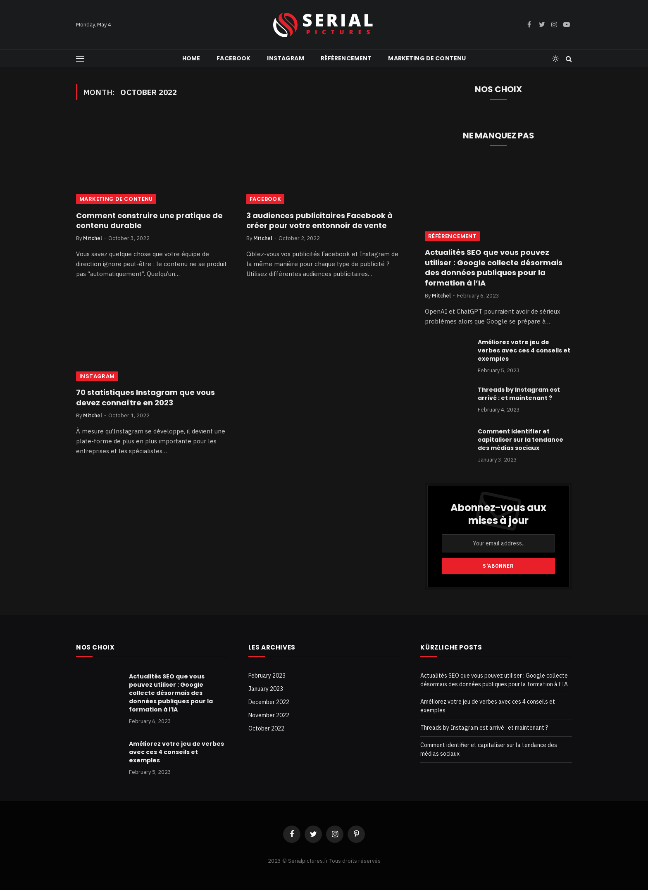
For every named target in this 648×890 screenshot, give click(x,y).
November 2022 (268, 715)
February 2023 (267, 675)
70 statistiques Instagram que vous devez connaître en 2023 (145, 397)
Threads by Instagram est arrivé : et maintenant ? (519, 394)
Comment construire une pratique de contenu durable (149, 221)
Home (191, 58)
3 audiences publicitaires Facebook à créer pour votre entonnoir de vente (319, 221)
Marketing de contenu (427, 58)
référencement (346, 58)
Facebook (233, 58)
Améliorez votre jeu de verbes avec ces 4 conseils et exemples (524, 350)
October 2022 (266, 728)
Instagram (285, 58)
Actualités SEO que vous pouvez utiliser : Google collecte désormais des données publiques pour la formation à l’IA (493, 267)
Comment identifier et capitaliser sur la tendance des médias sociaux (520, 439)
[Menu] (80, 58)
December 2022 (268, 702)
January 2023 (265, 688)
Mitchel (92, 238)
